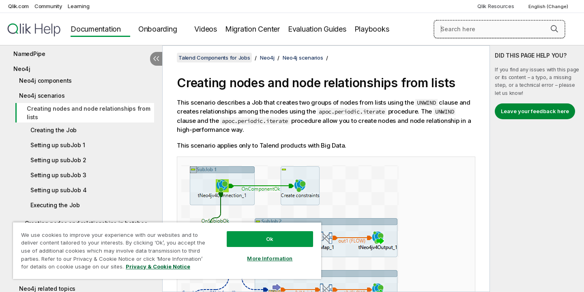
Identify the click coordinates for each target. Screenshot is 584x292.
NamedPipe (29, 53)
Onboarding (157, 29)
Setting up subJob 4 (58, 190)
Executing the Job (55, 205)
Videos (205, 29)
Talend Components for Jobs (214, 57)
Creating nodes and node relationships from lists (88, 112)
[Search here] (499, 29)
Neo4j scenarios (41, 95)
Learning (78, 6)
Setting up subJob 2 (58, 160)
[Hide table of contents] (156, 59)
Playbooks (371, 29)
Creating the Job (53, 130)
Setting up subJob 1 (57, 145)
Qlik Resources (495, 6)
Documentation (96, 29)
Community (48, 6)
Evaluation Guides (317, 29)
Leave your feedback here (535, 111)
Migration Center (252, 29)
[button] (554, 29)
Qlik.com (18, 6)
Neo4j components (45, 80)
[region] (167, 250)
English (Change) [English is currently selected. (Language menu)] (548, 6)
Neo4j (21, 68)
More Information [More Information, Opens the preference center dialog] (269, 258)
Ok (269, 239)
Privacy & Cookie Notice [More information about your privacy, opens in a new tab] (158, 266)
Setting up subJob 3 (58, 175)
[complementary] (537, 168)
